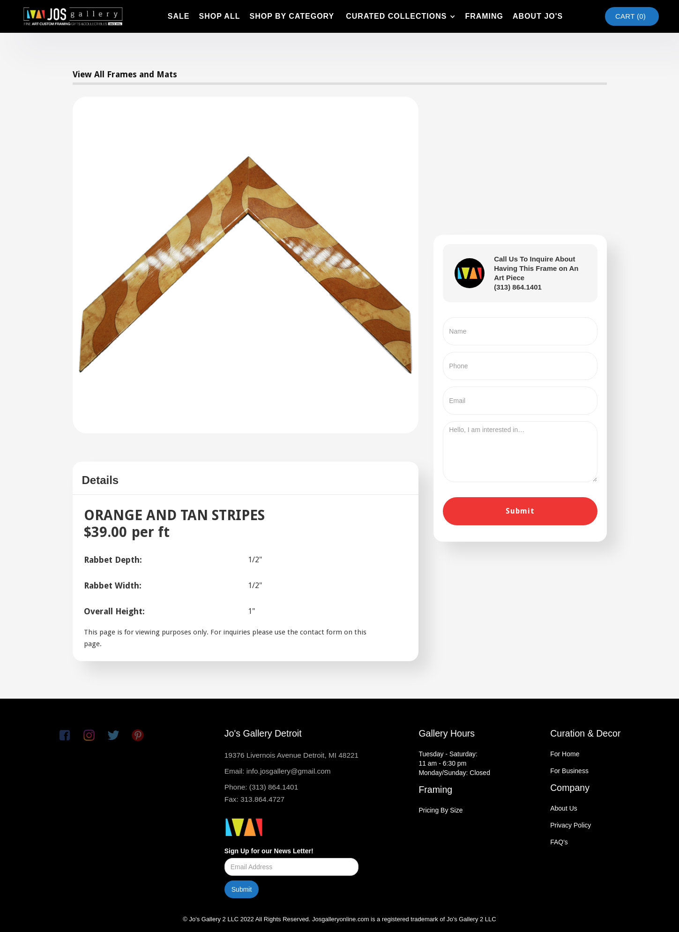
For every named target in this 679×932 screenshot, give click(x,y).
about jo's (538, 16)
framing (484, 16)
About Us (563, 808)
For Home (564, 754)
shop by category (291, 16)
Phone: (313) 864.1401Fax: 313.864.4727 (261, 793)
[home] (73, 16)
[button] (399, 16)
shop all (219, 16)
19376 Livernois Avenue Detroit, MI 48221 (291, 755)
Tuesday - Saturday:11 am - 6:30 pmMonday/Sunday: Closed (454, 763)
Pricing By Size (440, 810)
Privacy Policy (570, 825)
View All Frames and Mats (125, 74)
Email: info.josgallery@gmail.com (277, 771)
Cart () (630, 16)
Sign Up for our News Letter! (268, 851)
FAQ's (559, 842)
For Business (569, 771)
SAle (179, 16)
